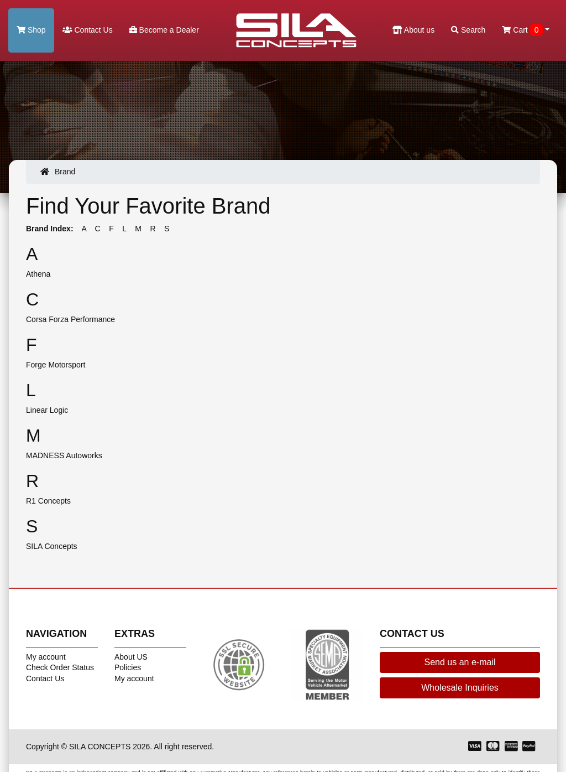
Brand (65, 171)
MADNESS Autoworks (64, 455)
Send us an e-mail (460, 662)
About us (413, 29)
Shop (31, 29)
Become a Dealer (164, 29)
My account (46, 656)
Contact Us (87, 29)
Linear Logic (47, 410)
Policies (127, 667)
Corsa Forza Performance (70, 319)
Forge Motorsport (55, 364)
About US (131, 656)
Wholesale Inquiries (460, 687)
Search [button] (468, 29)
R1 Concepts (48, 500)
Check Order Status (60, 667)
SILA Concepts (51, 546)
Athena (38, 274)
